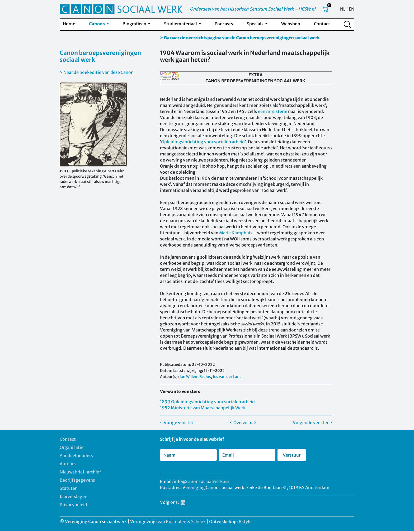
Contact (322, 23)
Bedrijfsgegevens (77, 480)
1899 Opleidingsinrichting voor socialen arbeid (207, 401)
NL (342, 9)
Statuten (69, 488)
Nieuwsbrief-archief (80, 472)
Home (69, 23)
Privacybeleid (73, 504)
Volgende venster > (312, 422)
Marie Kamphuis (235, 232)
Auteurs (68, 463)
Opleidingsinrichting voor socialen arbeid (203, 141)
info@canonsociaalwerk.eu (201, 481)
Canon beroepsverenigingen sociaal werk (100, 56)
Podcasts (224, 23)
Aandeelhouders (76, 455)
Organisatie (71, 447)
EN (351, 9)
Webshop (290, 23)
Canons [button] (97, 23)
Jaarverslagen (73, 496)
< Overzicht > (243, 422)
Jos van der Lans (227, 376)
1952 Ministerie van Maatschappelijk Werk (203, 407)
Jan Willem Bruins (195, 376)
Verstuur (291, 455)
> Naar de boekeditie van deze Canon (97, 72)
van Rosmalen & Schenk (182, 521)
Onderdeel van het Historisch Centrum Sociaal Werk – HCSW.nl (253, 9)
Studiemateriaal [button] (181, 23)
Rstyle (245, 521)
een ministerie (272, 111)
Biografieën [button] (135, 23)
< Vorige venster (176, 422)
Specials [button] (255, 23)
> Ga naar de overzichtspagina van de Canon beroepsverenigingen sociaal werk (240, 37)
